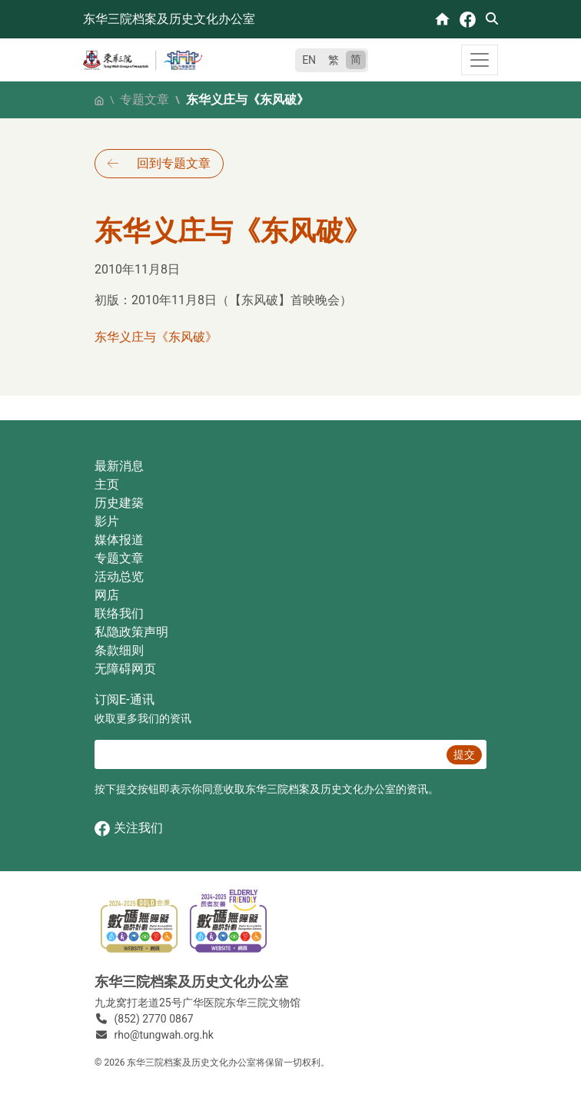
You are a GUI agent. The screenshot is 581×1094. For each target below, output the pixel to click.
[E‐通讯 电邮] (268, 754)
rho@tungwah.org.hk (164, 1035)
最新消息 (119, 466)
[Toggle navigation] (479, 60)
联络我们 (119, 613)
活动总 (113, 576)
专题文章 (144, 99)
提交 (464, 754)
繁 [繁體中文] (333, 60)
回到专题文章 (174, 163)
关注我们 (129, 828)
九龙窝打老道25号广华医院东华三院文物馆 (197, 1002)
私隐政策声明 (131, 632)
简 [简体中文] (355, 59)
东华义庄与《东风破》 (156, 337)
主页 (107, 484)
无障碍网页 (125, 668)
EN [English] (309, 60)
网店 (107, 595)
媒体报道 (119, 539)
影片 (107, 521)
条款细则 (119, 650)
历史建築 (119, 503)
